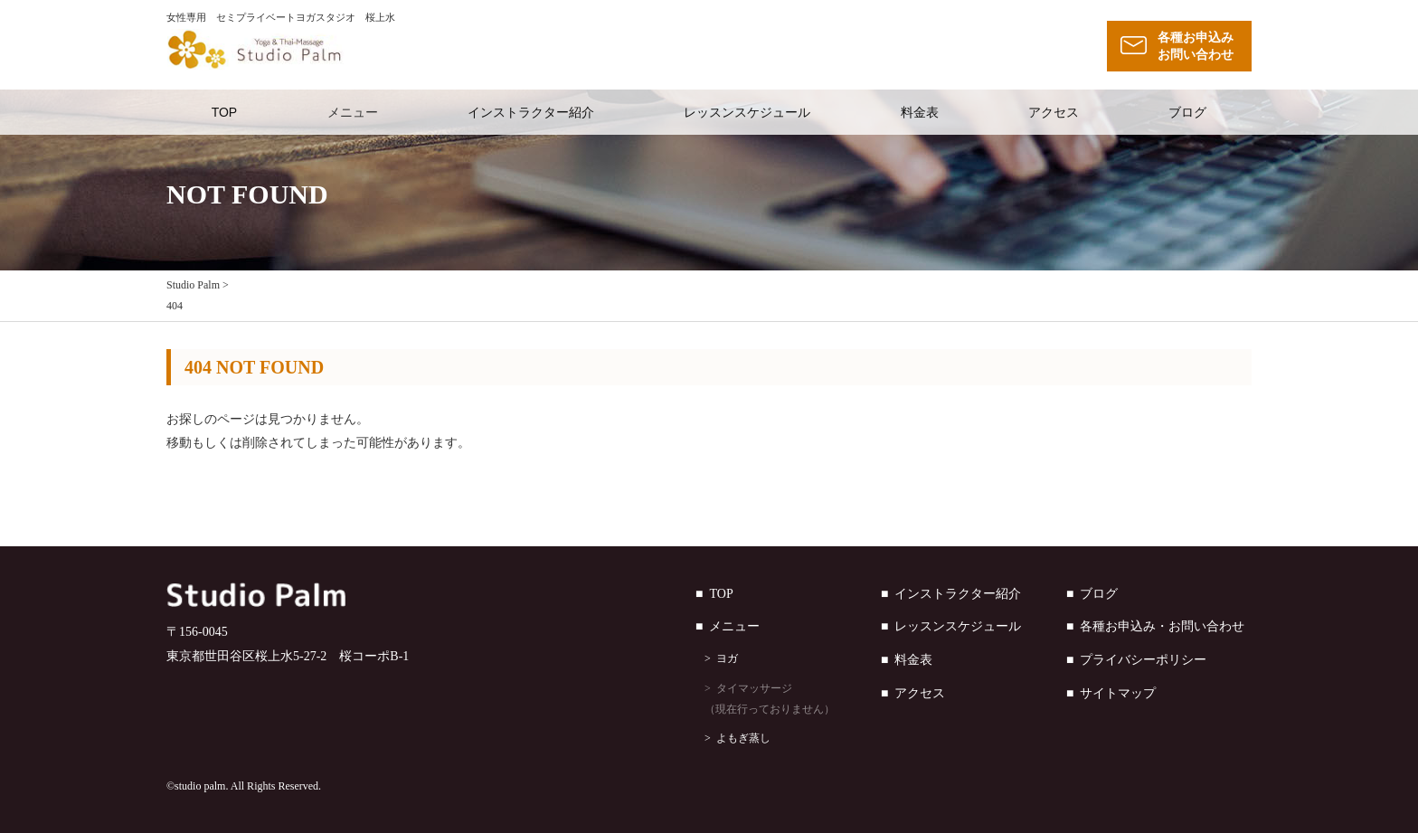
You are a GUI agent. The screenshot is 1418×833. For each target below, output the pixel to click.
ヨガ (727, 658)
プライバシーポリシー (1143, 660)
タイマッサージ (792, 701)
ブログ (1187, 112)
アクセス (1053, 112)
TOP (225, 112)
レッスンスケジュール (747, 112)
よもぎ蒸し (743, 738)
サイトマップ (1118, 693)
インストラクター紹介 (531, 112)
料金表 (920, 112)
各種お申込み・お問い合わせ (1162, 626)
